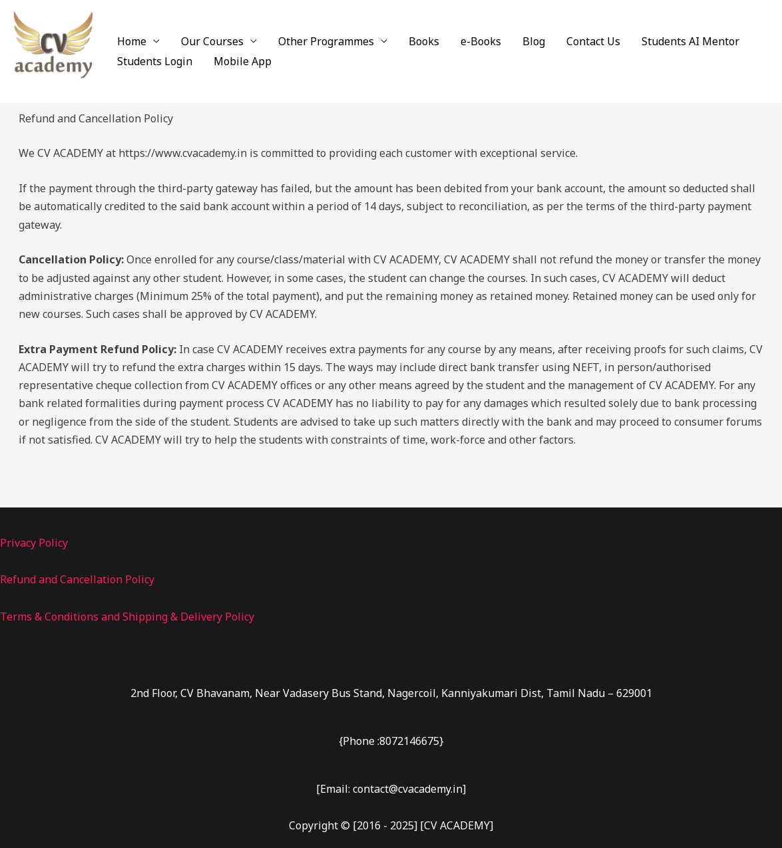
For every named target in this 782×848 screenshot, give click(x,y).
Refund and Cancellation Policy (77, 579)
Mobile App (243, 61)
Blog (533, 41)
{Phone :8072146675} (391, 741)
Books (424, 41)
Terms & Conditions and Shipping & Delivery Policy (127, 616)
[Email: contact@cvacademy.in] (391, 788)
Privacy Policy (34, 542)
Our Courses (212, 41)
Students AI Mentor (690, 41)
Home (131, 41)
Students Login (154, 61)
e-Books (481, 41)
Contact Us (593, 41)
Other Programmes (326, 41)
